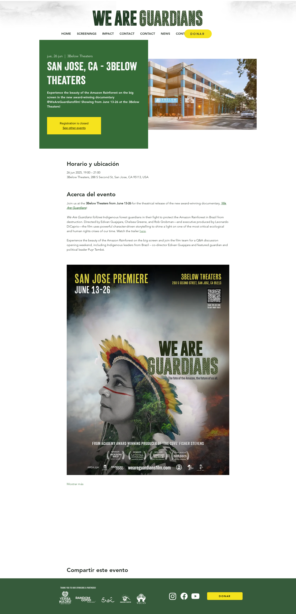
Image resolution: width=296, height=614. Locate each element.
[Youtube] (195, 596)
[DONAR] (198, 33)
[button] (108, 34)
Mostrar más (75, 484)
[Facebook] (184, 596)
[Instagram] (172, 596)
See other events (74, 128)
